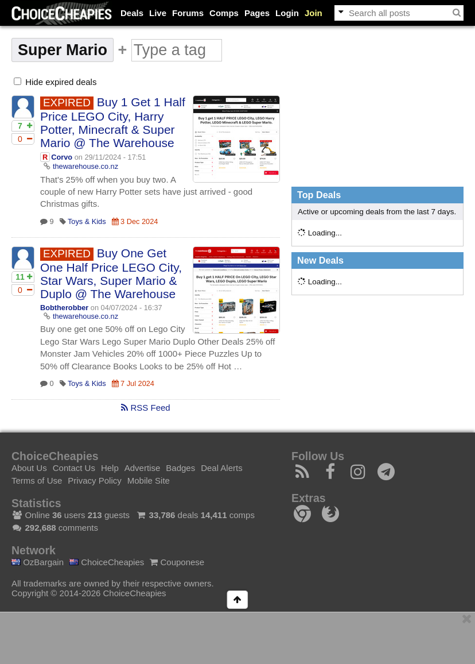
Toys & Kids (87, 221)
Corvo (61, 157)
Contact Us (74, 468)
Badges (180, 468)
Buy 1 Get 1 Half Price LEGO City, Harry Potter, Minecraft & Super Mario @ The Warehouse (112, 122)
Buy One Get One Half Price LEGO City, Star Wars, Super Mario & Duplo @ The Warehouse (111, 273)
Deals (131, 13)
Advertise (142, 468)
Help (110, 468)
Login (287, 13)
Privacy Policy (94, 480)
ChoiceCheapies (106, 562)
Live (157, 13)
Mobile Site (148, 480)
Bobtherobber (64, 307)
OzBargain (37, 562)
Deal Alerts (222, 468)
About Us (29, 468)
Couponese (177, 562)
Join (313, 13)
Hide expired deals (55, 82)
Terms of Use (36, 480)
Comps (224, 13)
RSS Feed (145, 407)
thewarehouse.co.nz (85, 166)
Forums (188, 13)
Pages (257, 13)
